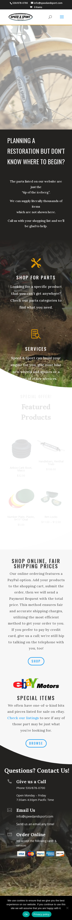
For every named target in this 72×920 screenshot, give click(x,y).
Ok (26, 914)
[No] (67, 908)
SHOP (36, 661)
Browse (36, 743)
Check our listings (23, 718)
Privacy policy (42, 914)
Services (36, 348)
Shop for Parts (36, 277)
